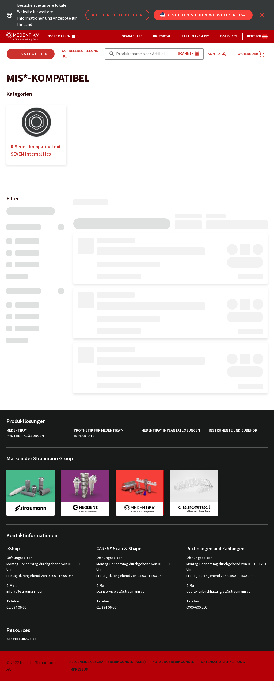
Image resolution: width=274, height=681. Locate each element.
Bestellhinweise (21, 639)
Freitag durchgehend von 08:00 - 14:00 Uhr (39, 576)
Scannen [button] (189, 54)
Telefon (12, 601)
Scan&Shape (132, 36)
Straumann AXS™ (195, 36)
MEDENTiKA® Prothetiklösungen (25, 433)
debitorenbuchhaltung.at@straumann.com (220, 591)
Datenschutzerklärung (223, 662)
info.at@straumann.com (25, 591)
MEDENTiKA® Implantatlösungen (170, 430)
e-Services (228, 36)
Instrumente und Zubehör (233, 430)
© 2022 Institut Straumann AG (31, 666)
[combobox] (144, 54)
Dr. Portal (162, 36)
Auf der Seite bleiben (117, 15)
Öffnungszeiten (19, 558)
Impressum (79, 669)
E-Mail (11, 585)
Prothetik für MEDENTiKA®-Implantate (98, 433)
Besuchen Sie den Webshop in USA (203, 15)
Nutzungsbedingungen (173, 662)
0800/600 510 (196, 607)
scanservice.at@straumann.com (122, 591)
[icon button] (262, 15)
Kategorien (30, 54)
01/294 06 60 (16, 607)
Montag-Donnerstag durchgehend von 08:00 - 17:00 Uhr (46, 566)
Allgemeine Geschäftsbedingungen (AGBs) (107, 662)
